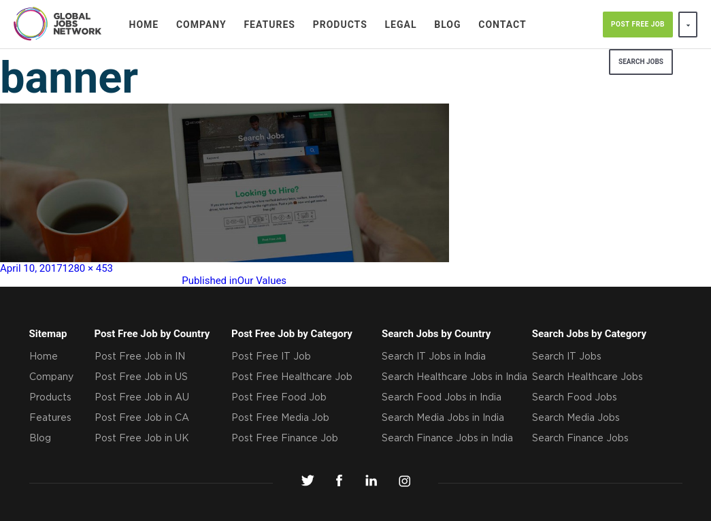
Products (340, 24)
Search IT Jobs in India (434, 357)
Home (144, 24)
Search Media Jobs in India (443, 418)
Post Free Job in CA (142, 418)
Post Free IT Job (271, 357)
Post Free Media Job (280, 418)
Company (201, 24)
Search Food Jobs (574, 397)
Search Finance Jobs (580, 438)
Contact (502, 24)
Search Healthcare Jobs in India (454, 377)
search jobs (640, 61)
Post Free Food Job (279, 397)
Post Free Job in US (141, 377)
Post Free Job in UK (142, 438)
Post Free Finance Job (284, 438)
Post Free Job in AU (142, 397)
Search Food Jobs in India (441, 397)
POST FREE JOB (638, 24)
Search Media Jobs (576, 418)
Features (269, 24)
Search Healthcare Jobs (587, 377)
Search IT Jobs (566, 357)
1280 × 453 (88, 268)
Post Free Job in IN (140, 357)
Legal (401, 24)
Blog (447, 24)
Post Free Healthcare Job (291, 377)
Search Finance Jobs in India (447, 438)
